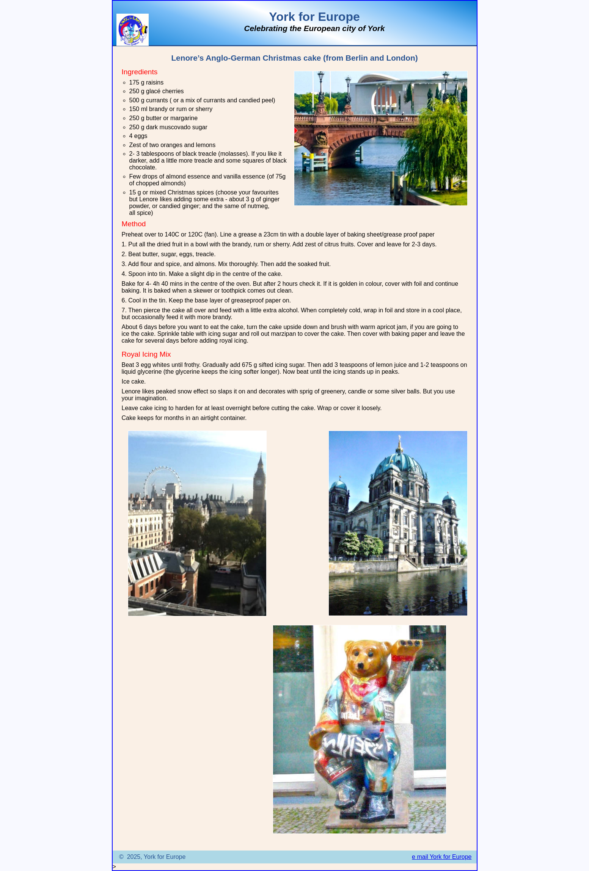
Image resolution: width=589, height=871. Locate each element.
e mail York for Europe (441, 857)
